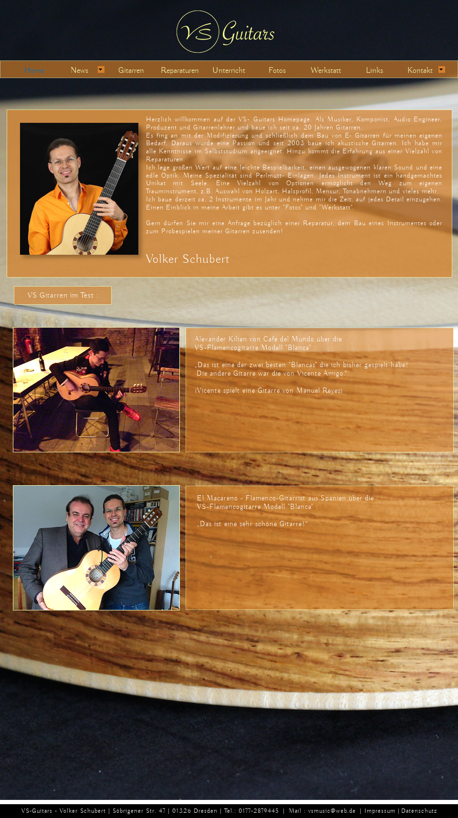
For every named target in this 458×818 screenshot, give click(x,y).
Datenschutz (419, 810)
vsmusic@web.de (332, 810)
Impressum (380, 810)
